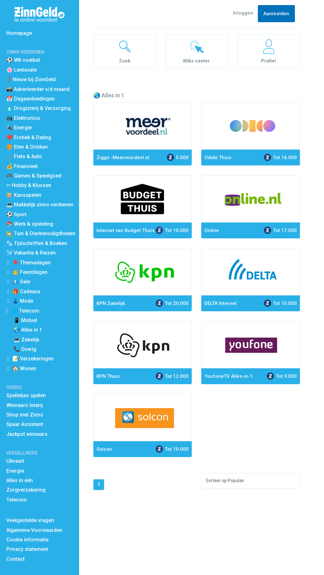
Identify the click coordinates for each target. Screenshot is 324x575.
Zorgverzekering (26, 490)
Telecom (16, 500)
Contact (15, 559)
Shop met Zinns (24, 415)
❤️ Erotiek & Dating (28, 137)
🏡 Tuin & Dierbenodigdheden (40, 233)
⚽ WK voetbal (23, 60)
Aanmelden (276, 13)
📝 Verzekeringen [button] (33, 359)
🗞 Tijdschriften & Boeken (36, 243)
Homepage (19, 33)
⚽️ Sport (16, 214)
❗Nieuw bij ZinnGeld (31, 79)
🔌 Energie (19, 128)
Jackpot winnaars (26, 434)
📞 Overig (25, 349)
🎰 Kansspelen (23, 195)
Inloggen (243, 13)
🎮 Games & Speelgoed (33, 176)
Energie (15, 471)
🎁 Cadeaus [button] (26, 291)
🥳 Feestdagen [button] (29, 272)
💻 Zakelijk (26, 340)
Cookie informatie (27, 540)
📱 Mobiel (25, 320)
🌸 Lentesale (21, 70)
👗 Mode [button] (22, 301)
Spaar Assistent (24, 424)
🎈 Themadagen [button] (31, 263)
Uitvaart (15, 461)
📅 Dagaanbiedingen (30, 99)
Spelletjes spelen (26, 395)
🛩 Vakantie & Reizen (31, 253)
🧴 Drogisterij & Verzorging (38, 108)
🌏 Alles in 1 (28, 330)
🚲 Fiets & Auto (24, 156)
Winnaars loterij (24, 405)
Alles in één (19, 480)
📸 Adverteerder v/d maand (38, 89)
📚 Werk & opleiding (29, 224)
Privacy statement (27, 549)
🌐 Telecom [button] (25, 311)
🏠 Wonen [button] (24, 368)
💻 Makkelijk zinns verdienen (39, 205)
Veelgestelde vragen (30, 520)
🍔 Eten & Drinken (27, 147)
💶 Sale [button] (21, 282)
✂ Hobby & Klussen (28, 185)
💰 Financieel (22, 166)
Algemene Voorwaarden (34, 530)
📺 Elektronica (23, 118)
